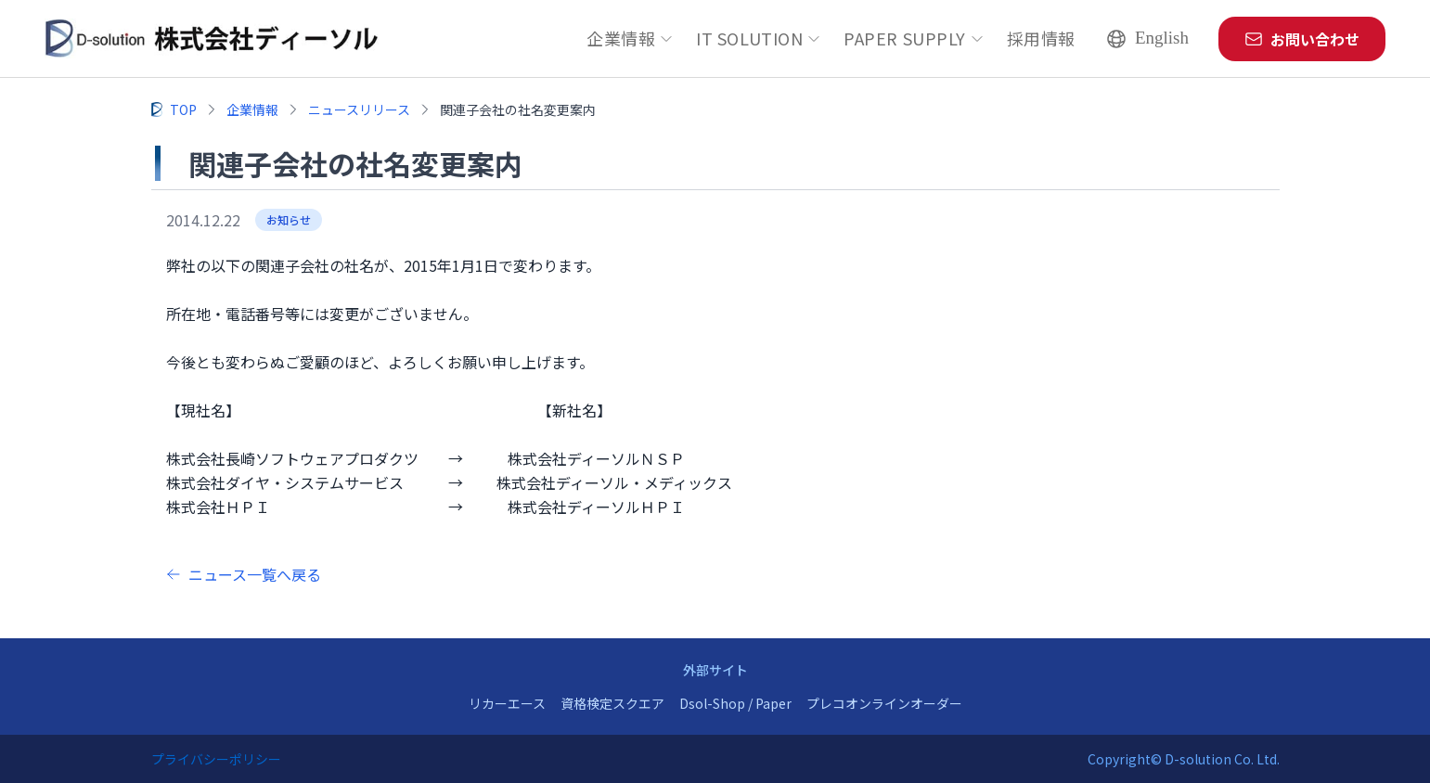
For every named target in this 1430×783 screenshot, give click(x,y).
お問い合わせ (1301, 39)
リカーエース (507, 703)
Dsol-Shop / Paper (735, 703)
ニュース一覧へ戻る (243, 574)
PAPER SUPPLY (914, 38)
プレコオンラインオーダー (884, 703)
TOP (183, 109)
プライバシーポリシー (216, 759)
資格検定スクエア (612, 703)
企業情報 (630, 38)
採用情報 (1041, 38)
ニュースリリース (359, 109)
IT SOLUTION (758, 38)
